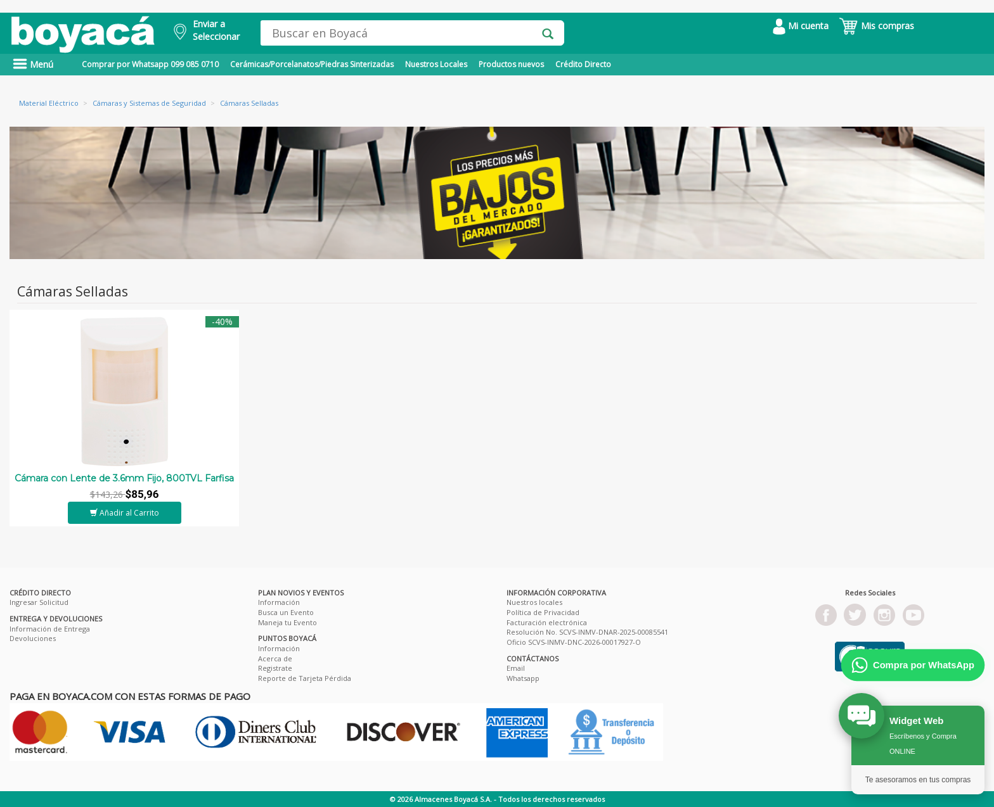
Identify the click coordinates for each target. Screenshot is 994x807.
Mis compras (876, 26)
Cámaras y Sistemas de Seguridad (149, 103)
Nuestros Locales (436, 64)
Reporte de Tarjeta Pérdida (304, 678)
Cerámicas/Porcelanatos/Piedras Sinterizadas (312, 64)
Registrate (275, 668)
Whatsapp (523, 678)
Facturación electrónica (547, 622)
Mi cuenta (801, 26)
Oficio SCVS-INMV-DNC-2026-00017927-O (574, 642)
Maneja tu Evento (287, 622)
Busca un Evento (286, 612)
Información (279, 602)
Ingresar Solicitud (39, 602)
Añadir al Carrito (124, 512)
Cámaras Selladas (249, 103)
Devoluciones (33, 638)
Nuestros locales (534, 602)
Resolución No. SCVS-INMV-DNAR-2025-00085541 (587, 632)
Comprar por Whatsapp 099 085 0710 (150, 64)
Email (516, 668)
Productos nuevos (511, 64)
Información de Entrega (50, 628)
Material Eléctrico (49, 103)
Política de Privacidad (543, 612)
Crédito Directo (583, 64)
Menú (33, 64)
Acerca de (275, 658)
